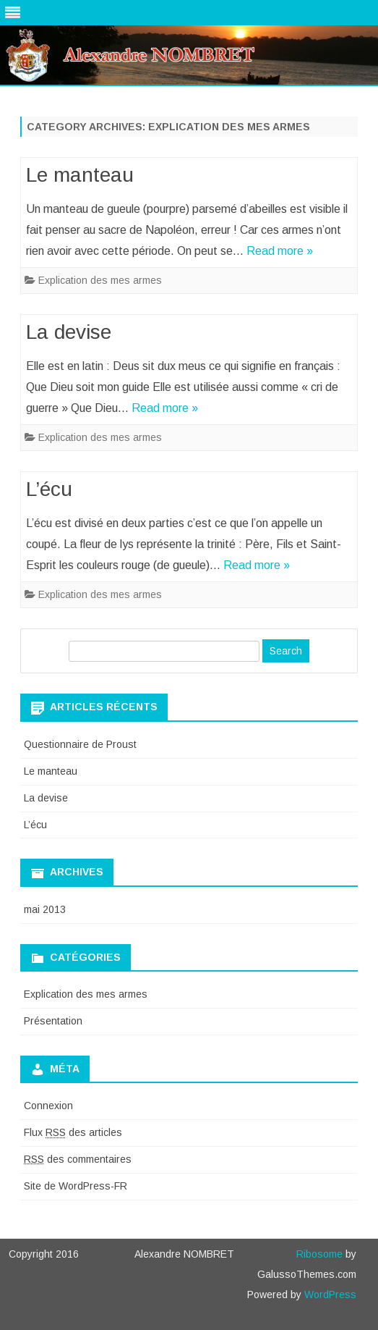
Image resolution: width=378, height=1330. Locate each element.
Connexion (48, 1105)
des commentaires (78, 1159)
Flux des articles (73, 1132)
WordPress (328, 1294)
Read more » (279, 251)
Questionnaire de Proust (80, 744)
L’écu (49, 489)
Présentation (53, 1021)
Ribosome (319, 1254)
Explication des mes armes (100, 280)
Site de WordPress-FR (75, 1186)
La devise (68, 332)
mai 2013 (45, 909)
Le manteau (80, 175)
